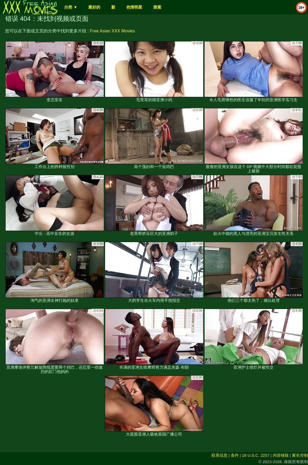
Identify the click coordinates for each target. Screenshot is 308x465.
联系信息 (219, 455)
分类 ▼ (70, 7)
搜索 (157, 7)
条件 (235, 455)
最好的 (94, 7)
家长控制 (300, 455)
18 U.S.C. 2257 (256, 455)
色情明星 (134, 7)
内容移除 (281, 455)
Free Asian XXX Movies (112, 31)
